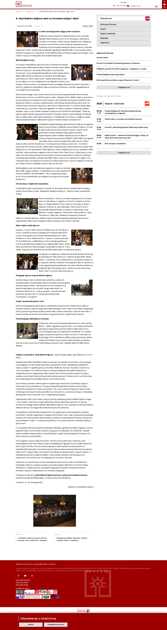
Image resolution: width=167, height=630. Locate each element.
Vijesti (103, 29)
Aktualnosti (30, 11)
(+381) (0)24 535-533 (115, 6)
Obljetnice (104, 43)
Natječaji (104, 38)
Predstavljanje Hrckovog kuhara (111, 75)
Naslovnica (19, 11)
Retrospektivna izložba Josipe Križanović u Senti (118, 80)
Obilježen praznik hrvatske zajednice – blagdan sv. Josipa (122, 69)
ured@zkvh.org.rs (23, 588)
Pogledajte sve (124, 87)
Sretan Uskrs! (103, 58)
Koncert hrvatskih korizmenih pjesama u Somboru (118, 63)
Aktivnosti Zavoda (108, 24)
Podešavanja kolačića (56, 624)
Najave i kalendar (107, 34)
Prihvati (31, 624)
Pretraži (140, 2)
